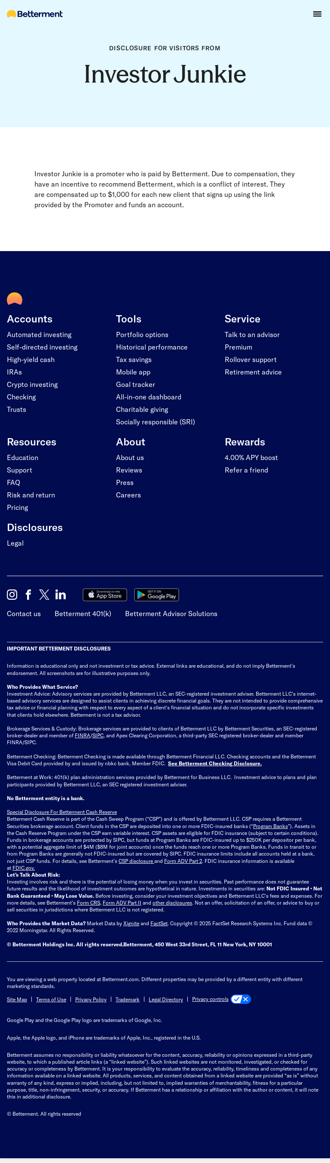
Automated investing (39, 334)
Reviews (129, 470)
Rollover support (251, 359)
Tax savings (134, 359)
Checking (21, 397)
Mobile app (133, 372)
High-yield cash (31, 359)
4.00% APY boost (251, 457)
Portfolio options (142, 334)
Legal (15, 543)
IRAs (14, 372)
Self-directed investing (42, 347)
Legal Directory (166, 999)
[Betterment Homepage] (35, 14)
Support (19, 470)
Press (125, 482)
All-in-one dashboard (148, 397)
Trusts (16, 409)
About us (130, 457)
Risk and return (31, 495)
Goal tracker (135, 384)
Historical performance (152, 347)
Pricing (17, 507)
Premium (238, 347)
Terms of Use (51, 999)
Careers (128, 495)
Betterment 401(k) (83, 613)
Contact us (24, 613)
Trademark (128, 999)
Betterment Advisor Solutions (171, 613)
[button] (317, 14)
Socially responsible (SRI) (155, 421)
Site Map (17, 999)
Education (22, 457)
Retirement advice (253, 372)
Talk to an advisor (252, 334)
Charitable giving (142, 409)
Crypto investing (32, 384)
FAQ (13, 482)
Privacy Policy (91, 999)
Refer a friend (246, 470)
